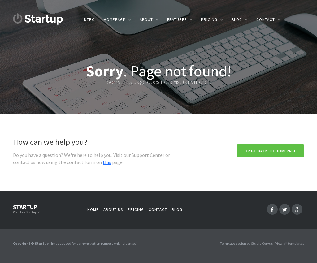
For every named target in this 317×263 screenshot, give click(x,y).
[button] (117, 19)
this (107, 162)
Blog (177, 209)
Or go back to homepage (270, 151)
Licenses (129, 243)
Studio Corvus (262, 243)
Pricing (136, 209)
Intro (89, 19)
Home (93, 209)
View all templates (289, 243)
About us (113, 209)
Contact (158, 209)
